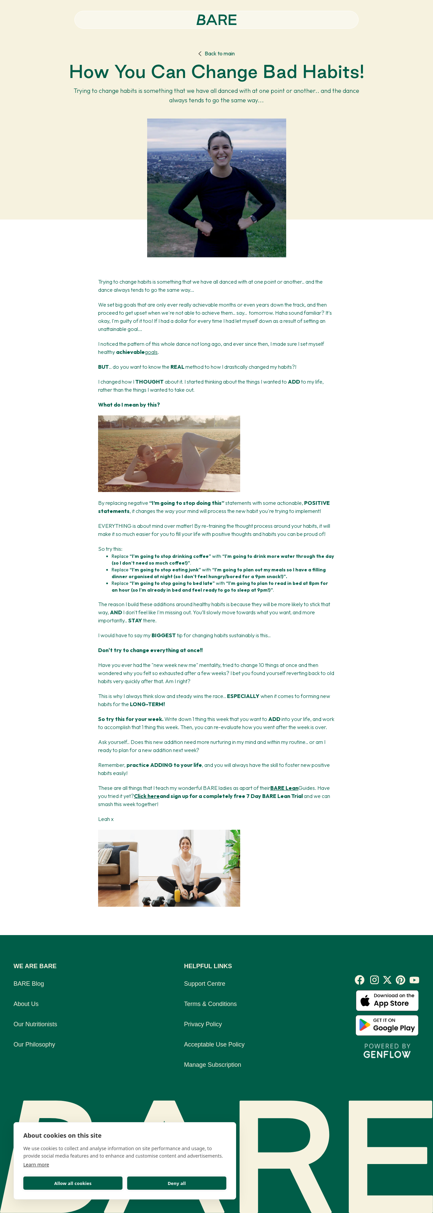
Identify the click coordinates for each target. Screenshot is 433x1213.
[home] (217, 20)
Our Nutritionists (35, 1024)
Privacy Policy (203, 1024)
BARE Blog (29, 983)
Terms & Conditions (210, 1004)
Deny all (177, 1183)
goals (151, 352)
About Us (26, 1004)
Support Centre (204, 983)
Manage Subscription (212, 1064)
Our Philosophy (34, 1044)
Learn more (36, 1164)
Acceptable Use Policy (214, 1044)
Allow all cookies (73, 1183)
